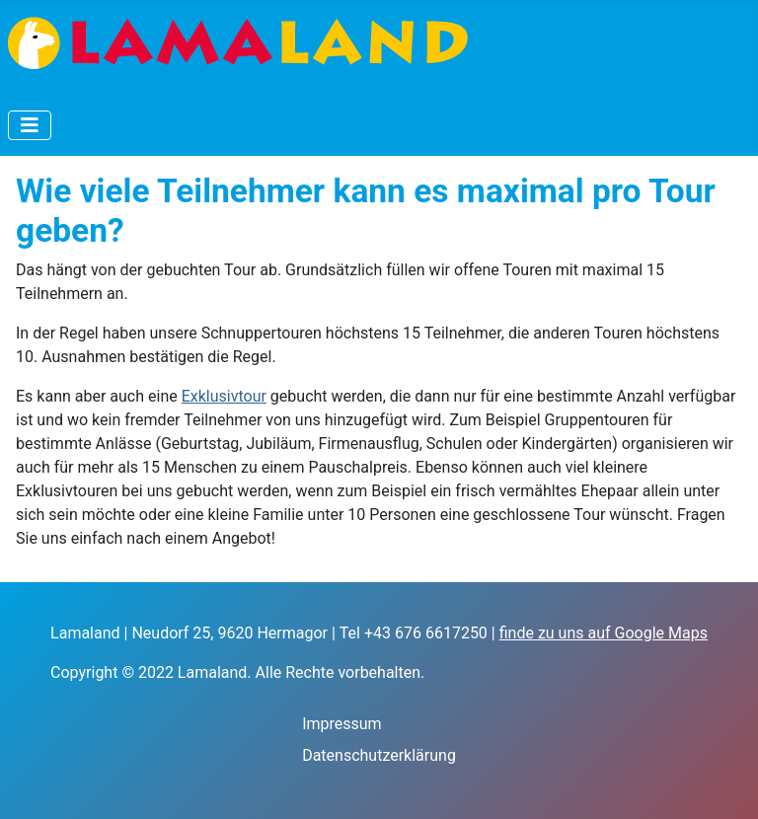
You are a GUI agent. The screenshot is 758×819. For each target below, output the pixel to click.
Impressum (342, 723)
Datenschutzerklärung (379, 755)
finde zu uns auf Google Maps (603, 633)
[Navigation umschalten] (29, 125)
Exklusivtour (224, 396)
